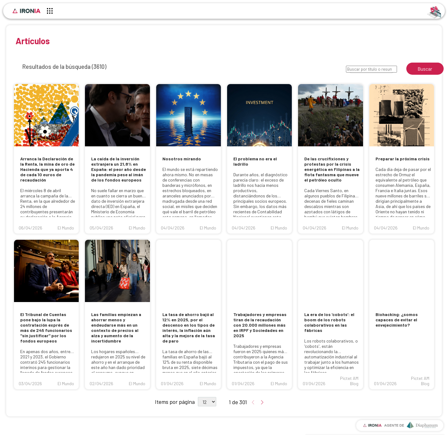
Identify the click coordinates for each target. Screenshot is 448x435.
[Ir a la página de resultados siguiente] (261, 403)
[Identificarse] (434, 11)
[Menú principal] (50, 12)
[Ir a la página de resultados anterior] (254, 403)
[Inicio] (26, 11)
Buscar (425, 69)
